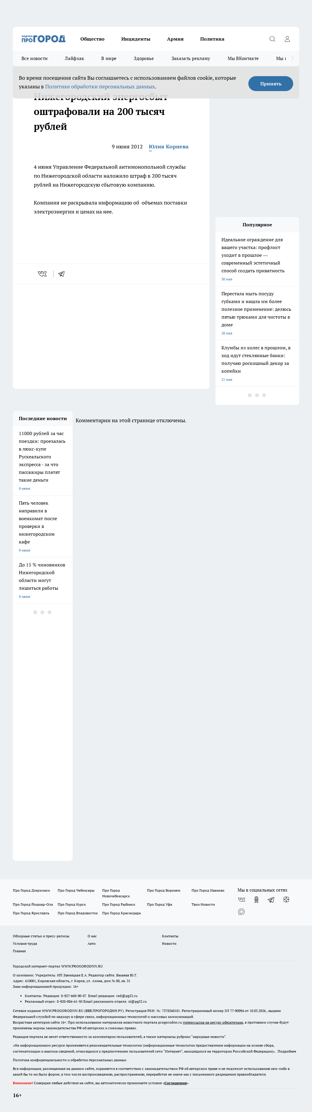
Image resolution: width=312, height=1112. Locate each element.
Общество (92, 39)
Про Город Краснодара (121, 913)
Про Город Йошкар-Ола (33, 904)
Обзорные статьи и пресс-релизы (41, 936)
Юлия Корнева (169, 146)
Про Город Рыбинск (118, 904)
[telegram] (63, 274)
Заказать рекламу (191, 58)
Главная (19, 951)
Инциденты (135, 39)
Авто (92, 943)
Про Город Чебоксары (76, 890)
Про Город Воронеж (164, 890)
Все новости (35, 58)
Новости (169, 943)
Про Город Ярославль (31, 913)
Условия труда (25, 943)
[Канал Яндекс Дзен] (286, 900)
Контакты (170, 936)
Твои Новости (203, 904)
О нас (92, 936)
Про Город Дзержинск (31, 890)
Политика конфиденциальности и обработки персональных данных (69, 1060)
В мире (109, 58)
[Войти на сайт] (287, 39)
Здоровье (144, 58)
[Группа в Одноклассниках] (256, 900)
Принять (271, 84)
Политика (212, 39)
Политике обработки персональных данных (100, 86)
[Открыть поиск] (272, 39)
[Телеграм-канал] (271, 900)
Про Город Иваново (208, 890)
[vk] (43, 274)
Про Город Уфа (159, 904)
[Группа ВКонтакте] (241, 900)
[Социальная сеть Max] (241, 912)
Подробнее (287, 1051)
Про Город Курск (72, 904)
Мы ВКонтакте (243, 58)
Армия (175, 39)
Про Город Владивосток (78, 913)
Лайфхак (74, 58)
